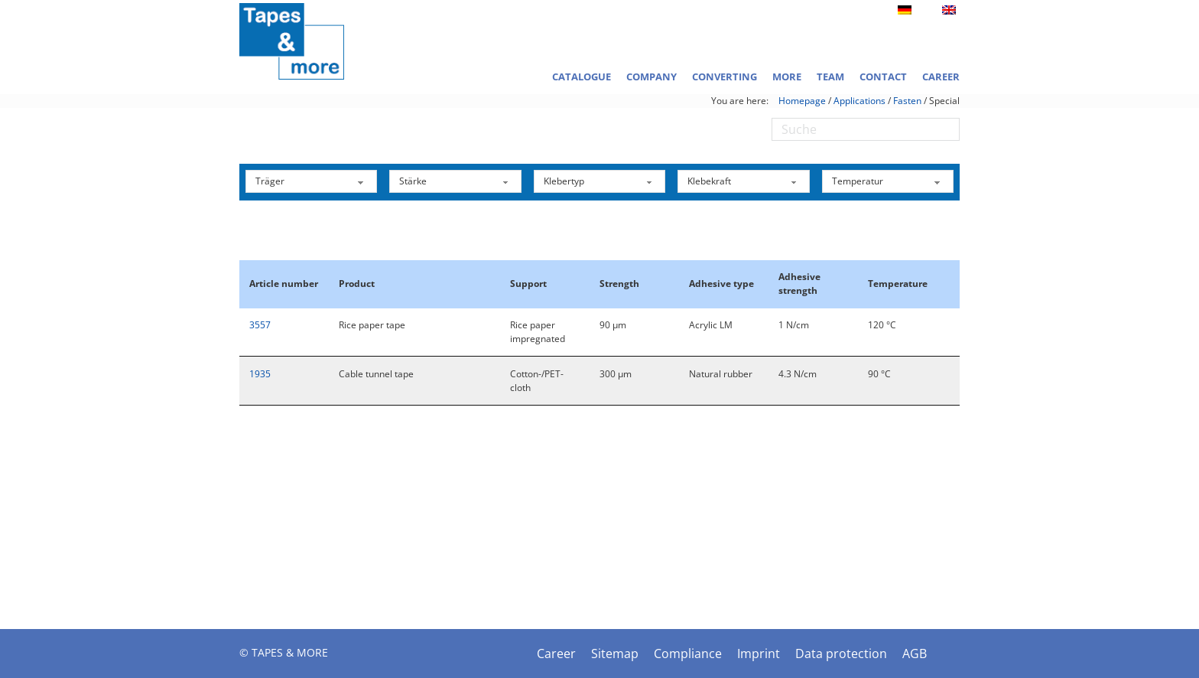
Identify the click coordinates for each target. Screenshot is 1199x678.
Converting (724, 76)
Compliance (688, 653)
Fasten (907, 100)
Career (941, 76)
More (786, 76)
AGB (914, 653)
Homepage (802, 100)
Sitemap (614, 653)
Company (651, 76)
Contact (883, 76)
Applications (859, 100)
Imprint (758, 653)
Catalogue (581, 76)
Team (830, 76)
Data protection (841, 653)
